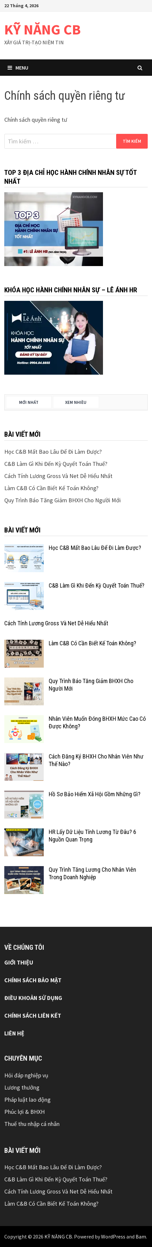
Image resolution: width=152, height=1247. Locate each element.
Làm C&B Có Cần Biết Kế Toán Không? (51, 488)
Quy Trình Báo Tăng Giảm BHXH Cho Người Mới (62, 500)
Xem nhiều (76, 402)
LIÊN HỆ (14, 1033)
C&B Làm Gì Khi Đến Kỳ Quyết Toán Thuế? (55, 464)
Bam (141, 1236)
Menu (18, 67)
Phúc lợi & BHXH (24, 1111)
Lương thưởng (21, 1087)
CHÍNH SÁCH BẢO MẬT (33, 980)
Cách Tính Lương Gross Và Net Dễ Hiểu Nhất (58, 476)
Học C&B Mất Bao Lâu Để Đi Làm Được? (53, 451)
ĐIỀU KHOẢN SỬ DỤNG (33, 998)
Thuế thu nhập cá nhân (32, 1124)
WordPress (113, 1236)
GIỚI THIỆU (18, 962)
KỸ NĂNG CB (42, 29)
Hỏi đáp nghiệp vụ (26, 1075)
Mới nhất (28, 402)
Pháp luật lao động (27, 1099)
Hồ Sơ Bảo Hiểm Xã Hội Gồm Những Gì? (94, 794)
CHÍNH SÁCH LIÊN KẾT (32, 1015)
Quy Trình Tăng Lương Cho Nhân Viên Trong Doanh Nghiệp (92, 873)
